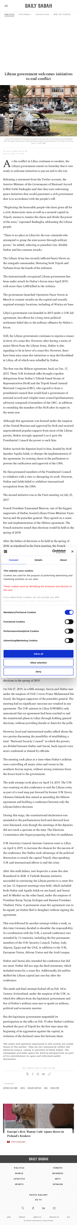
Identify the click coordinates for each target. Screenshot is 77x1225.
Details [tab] (38, 560)
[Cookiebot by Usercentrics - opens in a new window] (52, 551)
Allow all (38, 653)
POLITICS (19, 1168)
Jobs (9, 1217)
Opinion (58, 1184)
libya (22, 1088)
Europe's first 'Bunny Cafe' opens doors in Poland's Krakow (35, 1133)
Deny (38, 671)
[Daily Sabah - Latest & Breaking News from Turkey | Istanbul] (38, 6)
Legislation (42, 14)
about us (37, 1217)
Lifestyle (19, 1179)
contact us (54, 1217)
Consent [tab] (13, 560)
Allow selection (38, 662)
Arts (58, 1179)
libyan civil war (10, 1088)
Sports (19, 1184)
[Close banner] (72, 551)
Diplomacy (25, 14)
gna (46, 1088)
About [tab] (63, 560)
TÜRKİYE (57, 1168)
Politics (9, 14)
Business (57, 1173)
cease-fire (54, 1088)
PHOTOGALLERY (18, 1142)
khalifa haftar (34, 1088)
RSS (68, 1217)
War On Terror (61, 14)
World (19, 1173)
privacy (22, 1217)
